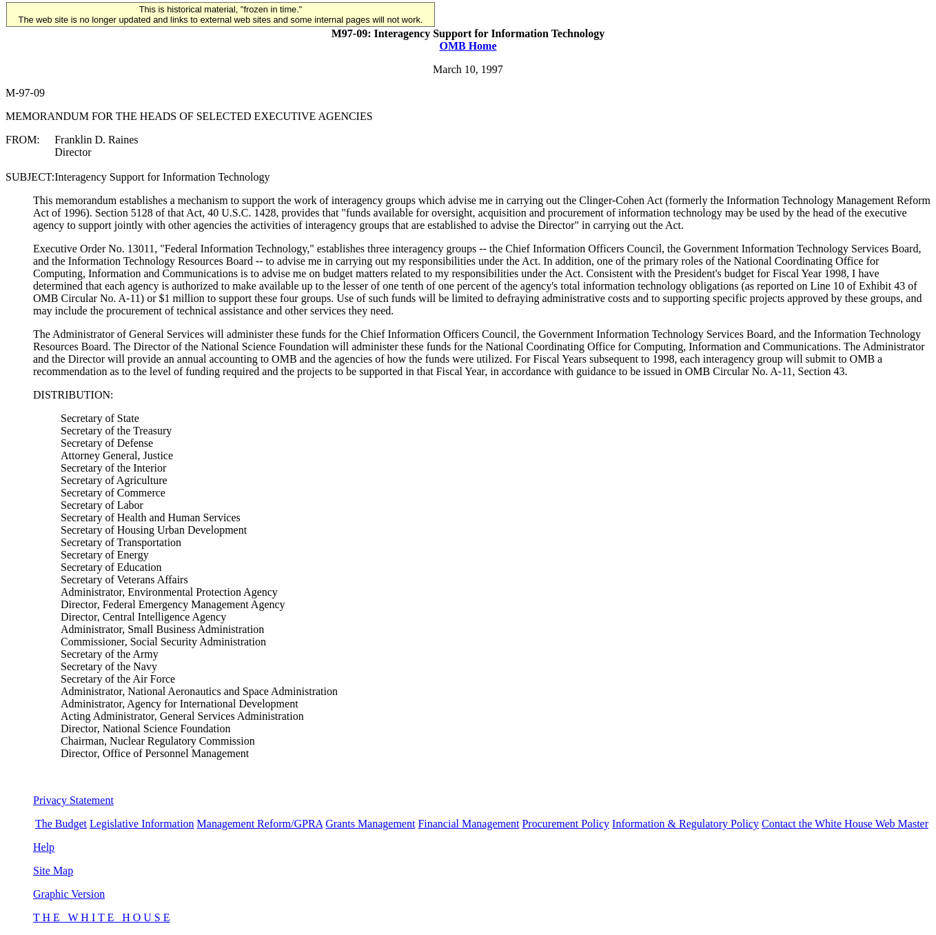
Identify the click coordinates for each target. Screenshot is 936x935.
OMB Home (467, 46)
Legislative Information (142, 824)
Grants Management (370, 824)
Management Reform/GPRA (260, 824)
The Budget (61, 824)
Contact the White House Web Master (845, 824)
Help (43, 847)
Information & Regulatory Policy (685, 824)
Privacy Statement (73, 800)
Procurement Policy (565, 824)
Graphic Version (69, 894)
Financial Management (468, 824)
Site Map (53, 870)
